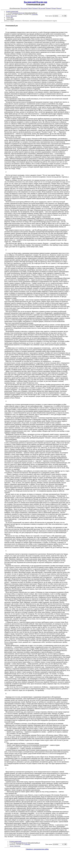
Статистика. (35, 14)
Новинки (48, 8)
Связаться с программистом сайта (37, 849)
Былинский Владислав (35, 2)
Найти (30, 8)
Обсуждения (42, 8)
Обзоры (54, 8)
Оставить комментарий (12, 11)
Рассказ (8, 16)
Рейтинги (35, 8)
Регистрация (24, 8)
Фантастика (14, 16)
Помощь (59, 8)
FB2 (12, 17)
